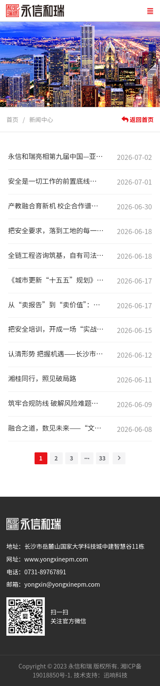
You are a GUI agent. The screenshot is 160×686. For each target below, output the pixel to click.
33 (102, 458)
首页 (12, 119)
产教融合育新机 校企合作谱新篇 (56, 205)
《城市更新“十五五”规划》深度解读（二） (56, 279)
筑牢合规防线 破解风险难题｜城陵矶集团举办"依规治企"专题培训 (56, 403)
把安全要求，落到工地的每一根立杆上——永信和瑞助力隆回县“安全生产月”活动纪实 (56, 230)
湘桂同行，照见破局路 (42, 378)
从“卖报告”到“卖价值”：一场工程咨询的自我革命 (56, 304)
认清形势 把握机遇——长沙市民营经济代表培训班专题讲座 (56, 353)
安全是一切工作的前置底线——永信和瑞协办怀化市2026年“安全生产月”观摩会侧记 (56, 180)
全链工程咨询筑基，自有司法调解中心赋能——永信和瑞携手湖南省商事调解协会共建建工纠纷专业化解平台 (56, 255)
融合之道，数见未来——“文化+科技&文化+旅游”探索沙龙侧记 (56, 427)
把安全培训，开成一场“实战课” (56, 328)
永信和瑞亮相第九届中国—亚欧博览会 (56, 156)
